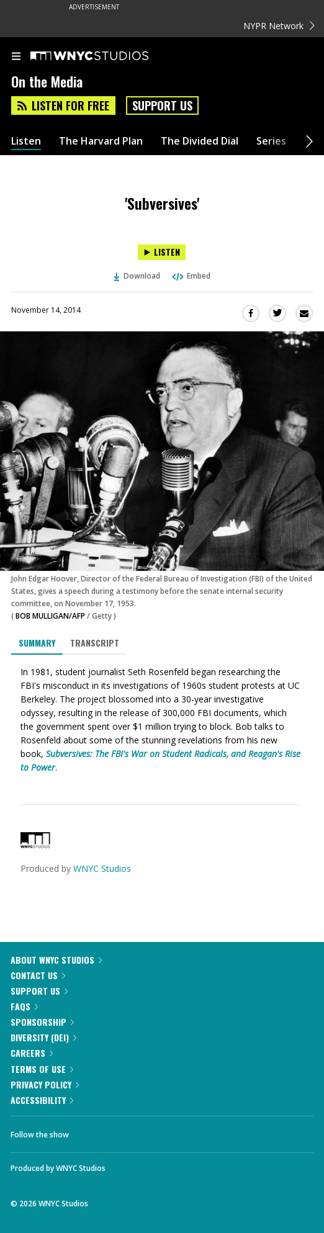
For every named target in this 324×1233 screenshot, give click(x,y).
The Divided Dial (199, 141)
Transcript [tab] (94, 642)
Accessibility (42, 1099)
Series (271, 141)
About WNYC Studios (56, 959)
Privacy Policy (45, 1084)
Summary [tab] (37, 642)
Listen (26, 141)
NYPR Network (279, 26)
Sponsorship (42, 1021)
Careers (32, 1052)
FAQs (24, 1006)
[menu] (16, 57)
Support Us (162, 105)
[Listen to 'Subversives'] (162, 252)
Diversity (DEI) (43, 1037)
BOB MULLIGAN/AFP (50, 616)
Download (137, 276)
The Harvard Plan (101, 141)
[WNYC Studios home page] (104, 56)
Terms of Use (42, 1068)
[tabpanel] (162, 719)
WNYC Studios (102, 868)
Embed (190, 276)
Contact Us (38, 975)
